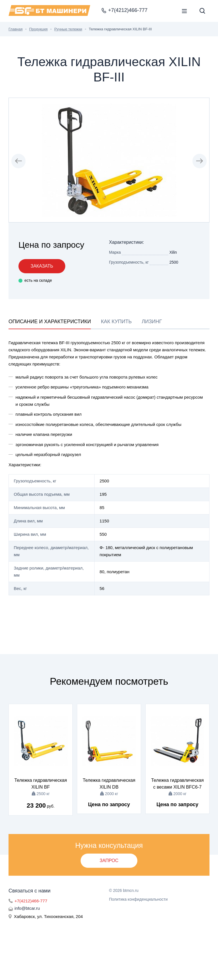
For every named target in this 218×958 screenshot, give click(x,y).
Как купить (116, 321)
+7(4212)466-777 (30, 900)
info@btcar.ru (27, 908)
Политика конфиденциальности (138, 899)
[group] (109, 160)
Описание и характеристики (50, 321)
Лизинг (152, 321)
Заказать (42, 266)
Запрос (109, 860)
